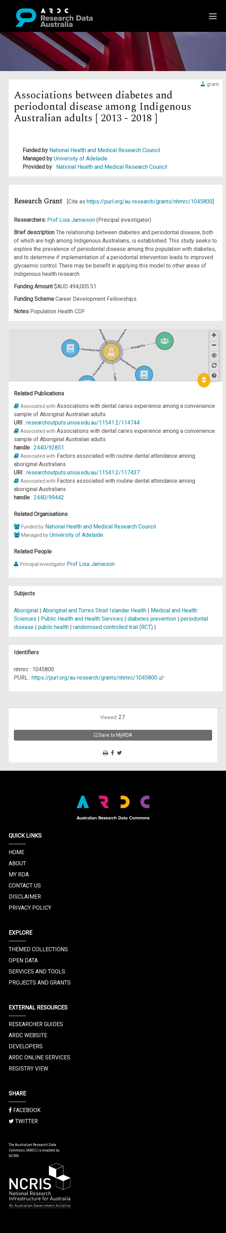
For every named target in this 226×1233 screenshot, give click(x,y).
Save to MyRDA (113, 735)
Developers (26, 1046)
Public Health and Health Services (82, 618)
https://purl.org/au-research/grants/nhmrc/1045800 (149, 201)
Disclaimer (25, 896)
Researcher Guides (36, 1024)
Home (16, 852)
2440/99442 (49, 497)
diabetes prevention (152, 618)
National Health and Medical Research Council (104, 150)
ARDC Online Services (39, 1057)
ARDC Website (28, 1035)
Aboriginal (26, 610)
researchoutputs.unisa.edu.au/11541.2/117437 (83, 472)
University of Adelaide (80, 158)
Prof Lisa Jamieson (71, 220)
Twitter (23, 1121)
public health (53, 627)
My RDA (19, 874)
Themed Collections (38, 949)
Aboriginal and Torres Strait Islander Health (95, 610)
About (17, 863)
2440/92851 (49, 447)
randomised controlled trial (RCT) (113, 627)
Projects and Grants (40, 982)
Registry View (28, 1068)
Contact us (25, 885)
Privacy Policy (30, 907)
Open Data (23, 960)
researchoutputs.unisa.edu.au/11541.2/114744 (83, 422)
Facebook (25, 1110)
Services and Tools (37, 971)
